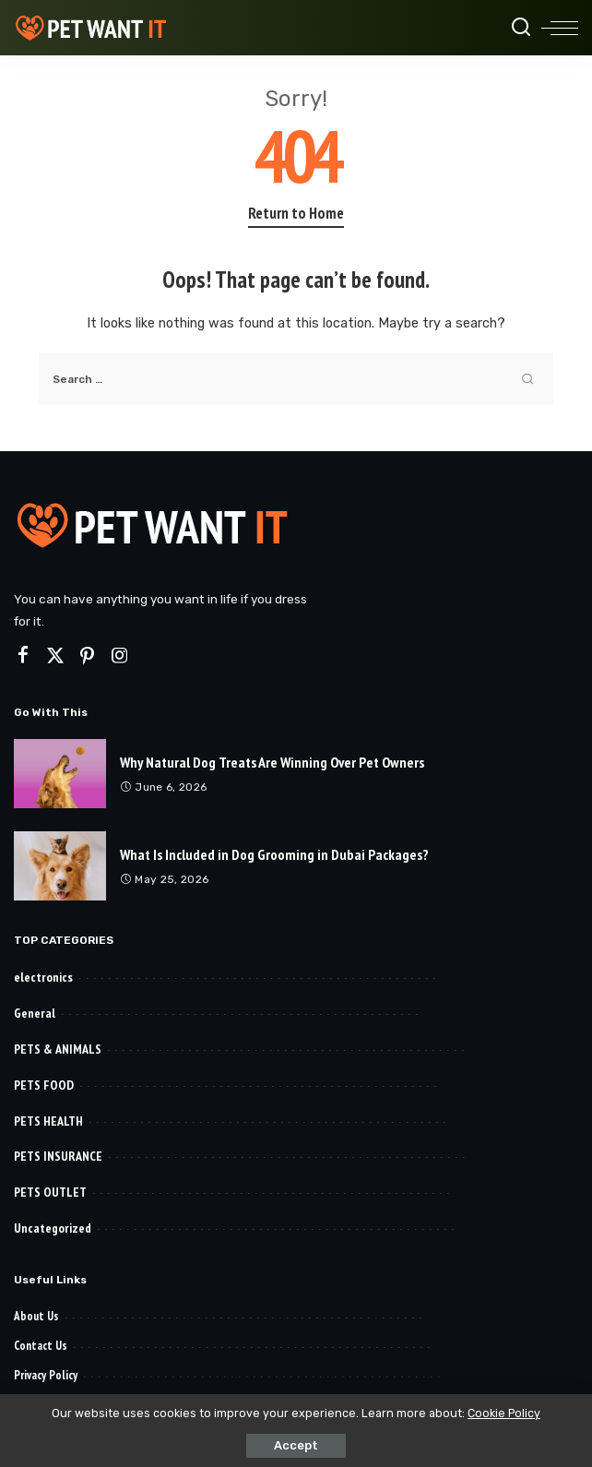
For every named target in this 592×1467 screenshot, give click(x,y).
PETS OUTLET (50, 1192)
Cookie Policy (504, 1413)
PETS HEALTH (48, 1121)
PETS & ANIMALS (57, 1049)
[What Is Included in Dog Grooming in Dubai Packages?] (60, 865)
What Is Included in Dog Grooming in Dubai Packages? (274, 854)
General (34, 1013)
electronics (43, 977)
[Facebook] (23, 656)
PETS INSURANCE (58, 1156)
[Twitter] (55, 656)
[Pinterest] (87, 656)
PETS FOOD (44, 1085)
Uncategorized (52, 1228)
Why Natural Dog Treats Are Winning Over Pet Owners (272, 762)
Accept (296, 1445)
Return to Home (296, 213)
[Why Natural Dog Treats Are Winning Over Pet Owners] (60, 773)
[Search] (521, 27)
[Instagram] (120, 656)
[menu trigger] (559, 27)
